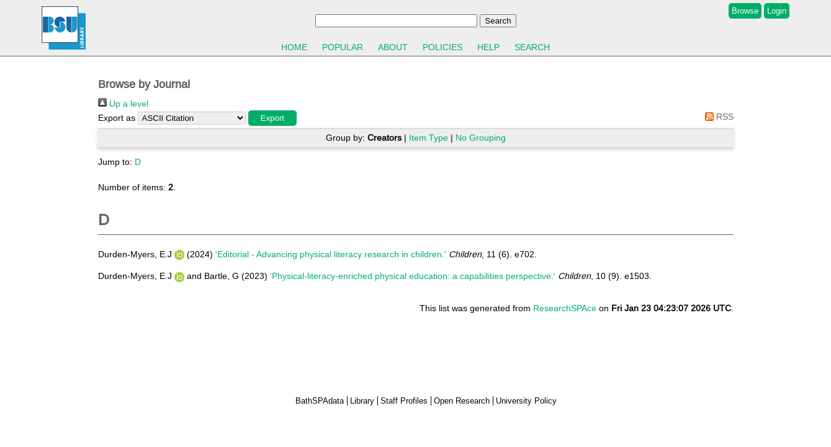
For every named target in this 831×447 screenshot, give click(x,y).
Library (362, 400)
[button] (272, 118)
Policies (442, 47)
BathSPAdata (319, 400)
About (393, 47)
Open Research (462, 400)
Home (294, 47)
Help (488, 47)
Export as (116, 118)
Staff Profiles (404, 400)
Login (776, 10)
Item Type (428, 138)
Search (532, 47)
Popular (342, 47)
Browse (745, 10)
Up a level (123, 103)
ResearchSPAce (564, 308)
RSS (717, 117)
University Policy (526, 400)
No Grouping (481, 138)
